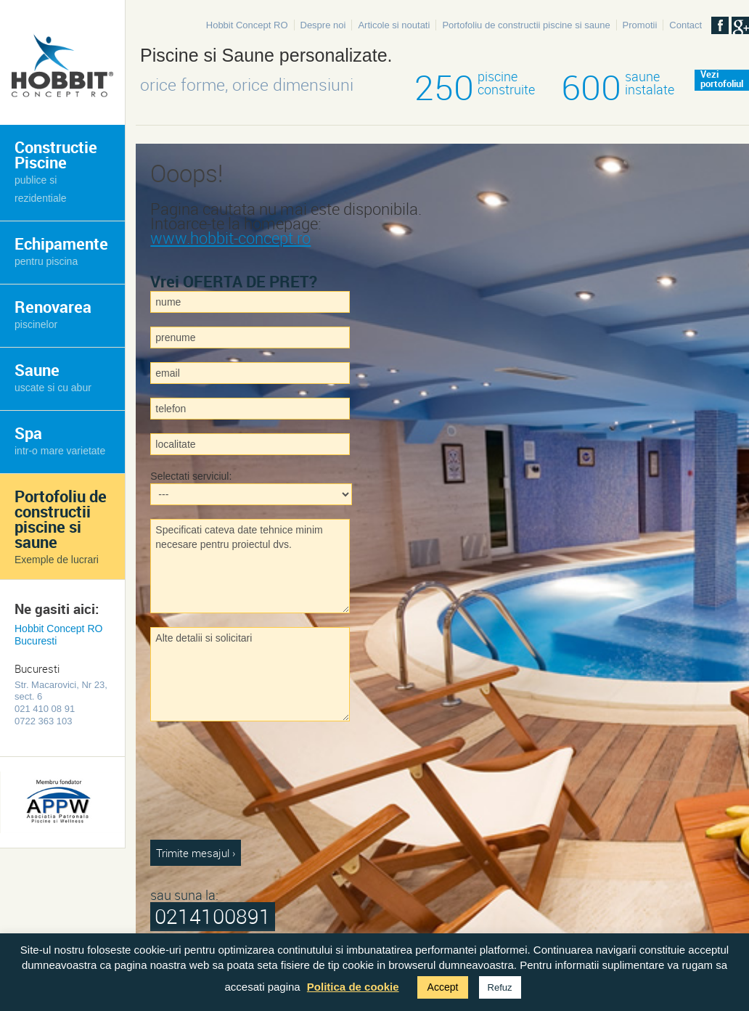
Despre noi (323, 25)
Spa (60, 439)
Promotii (640, 25)
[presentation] (209, 787)
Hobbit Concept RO (247, 25)
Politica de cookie (353, 987)
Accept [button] (443, 987)
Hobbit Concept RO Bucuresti (58, 635)
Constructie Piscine (56, 170)
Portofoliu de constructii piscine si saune (526, 25)
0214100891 (213, 916)
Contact (685, 25)
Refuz (500, 987)
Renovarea (53, 313)
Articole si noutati (394, 25)
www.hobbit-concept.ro (230, 237)
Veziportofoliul (721, 80)
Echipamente (61, 250)
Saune (53, 376)
